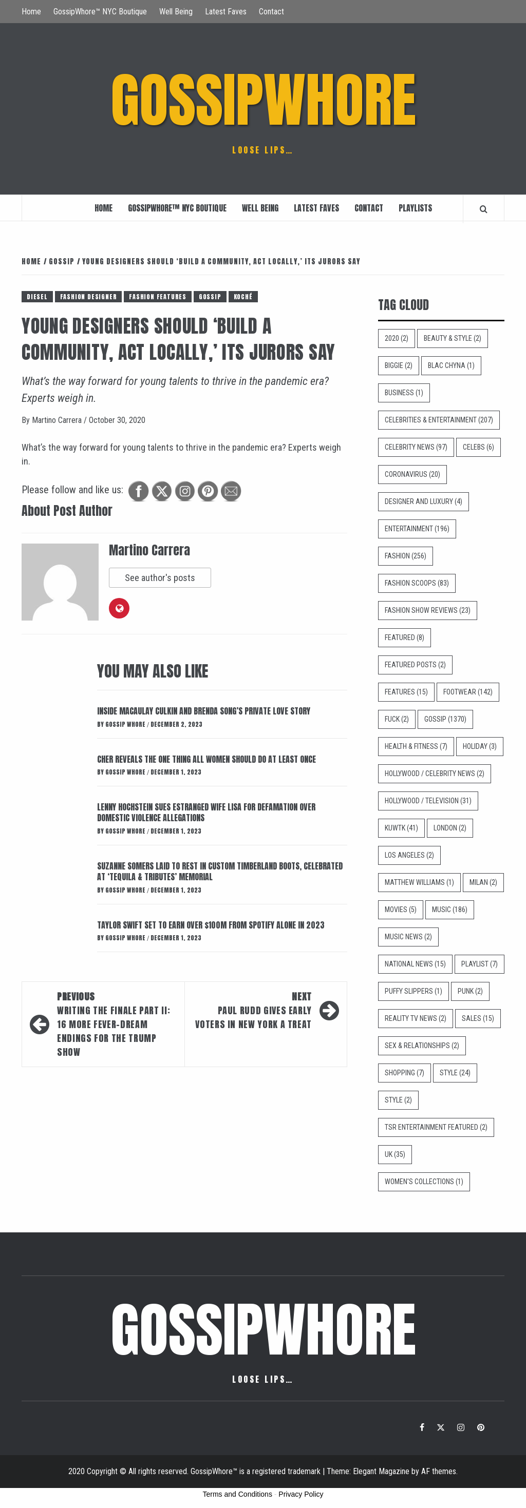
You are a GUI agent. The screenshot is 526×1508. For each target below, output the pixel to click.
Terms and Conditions (237, 1494)
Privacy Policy (300, 1494)
